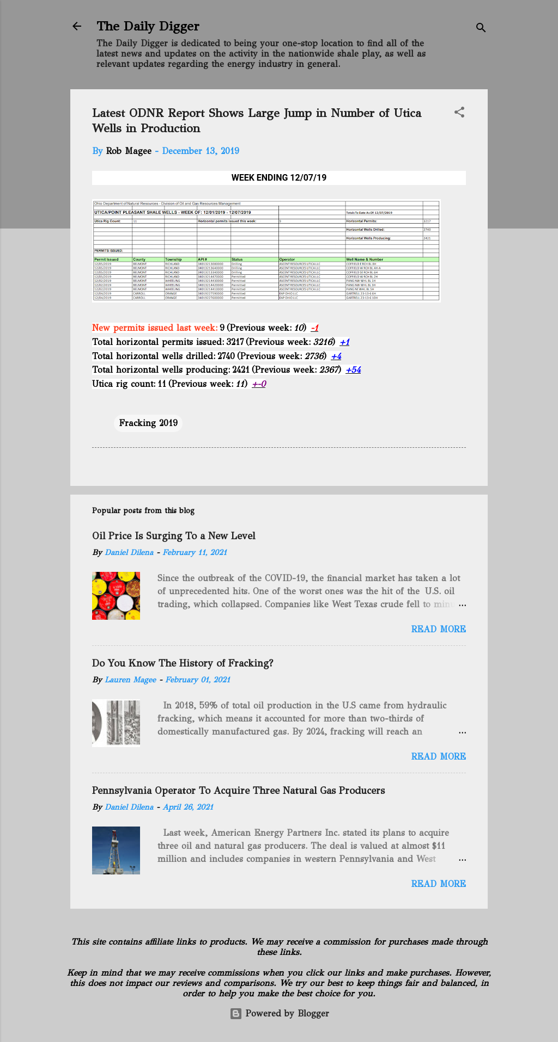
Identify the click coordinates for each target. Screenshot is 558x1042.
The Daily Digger (147, 26)
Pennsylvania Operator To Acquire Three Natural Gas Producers (238, 791)
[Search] (481, 29)
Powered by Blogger (279, 1013)
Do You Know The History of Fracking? (182, 663)
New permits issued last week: (154, 328)
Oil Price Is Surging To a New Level (173, 536)
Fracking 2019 (148, 423)
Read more (438, 629)
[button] (459, 114)
